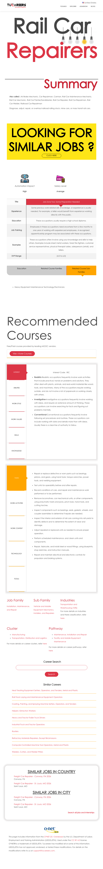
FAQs (51, 838)
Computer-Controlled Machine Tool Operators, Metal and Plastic (40, 686)
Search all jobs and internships (81, 753)
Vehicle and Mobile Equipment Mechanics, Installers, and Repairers (44, 550)
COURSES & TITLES (51, 864)
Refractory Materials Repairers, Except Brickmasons (34, 679)
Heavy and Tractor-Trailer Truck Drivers (28, 658)
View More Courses (22, 353)
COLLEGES (51, 860)
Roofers (15, 672)
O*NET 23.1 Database (53, 777)
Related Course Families (51, 268)
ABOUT (51, 832)
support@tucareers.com (44, 791)
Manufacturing (18, 575)
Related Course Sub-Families (81, 270)
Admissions (83, 6)
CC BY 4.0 (75, 781)
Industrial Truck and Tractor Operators (28, 665)
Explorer (73, 6)
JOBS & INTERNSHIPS (51, 867)
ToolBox (63, 6)
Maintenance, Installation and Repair (70, 575)
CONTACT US (51, 835)
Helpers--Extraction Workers (24, 651)
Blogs (93, 6)
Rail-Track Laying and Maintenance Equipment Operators (37, 638)
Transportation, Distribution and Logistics (29, 579)
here (63, 559)
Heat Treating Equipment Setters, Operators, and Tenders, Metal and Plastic (45, 631)
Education (21, 268)
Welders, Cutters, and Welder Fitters (27, 692)
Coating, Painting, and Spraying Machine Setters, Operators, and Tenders (44, 645)
